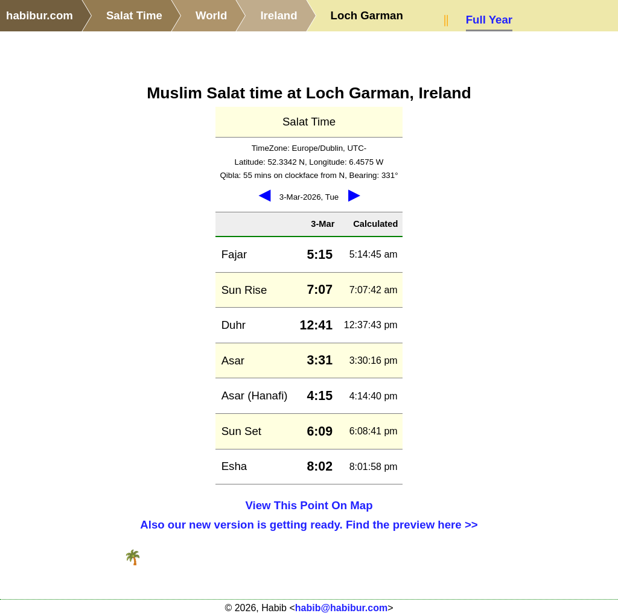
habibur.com (39, 15)
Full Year (489, 19)
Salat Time (134, 15)
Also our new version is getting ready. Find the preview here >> (309, 524)
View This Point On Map (308, 505)
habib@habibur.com (341, 608)
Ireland (278, 15)
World (212, 15)
